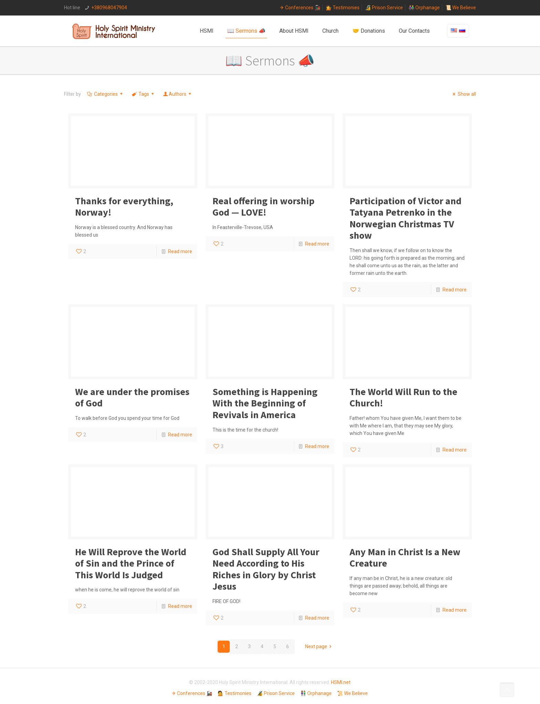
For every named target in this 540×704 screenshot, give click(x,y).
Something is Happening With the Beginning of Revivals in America (265, 403)
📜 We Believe (460, 7)
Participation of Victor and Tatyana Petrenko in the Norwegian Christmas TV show (405, 218)
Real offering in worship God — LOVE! (263, 207)
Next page (319, 646)
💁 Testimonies (343, 7)
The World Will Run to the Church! (403, 397)
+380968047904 (109, 7)
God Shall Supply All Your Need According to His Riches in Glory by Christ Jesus (265, 569)
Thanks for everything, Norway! (124, 207)
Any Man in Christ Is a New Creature (405, 558)
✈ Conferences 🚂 (300, 7)
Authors (177, 94)
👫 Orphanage (424, 7)
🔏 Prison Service (384, 7)
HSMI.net (341, 682)
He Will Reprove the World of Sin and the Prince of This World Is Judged (130, 563)
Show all (463, 94)
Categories (105, 94)
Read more (180, 251)
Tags (143, 94)
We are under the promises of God (132, 397)
